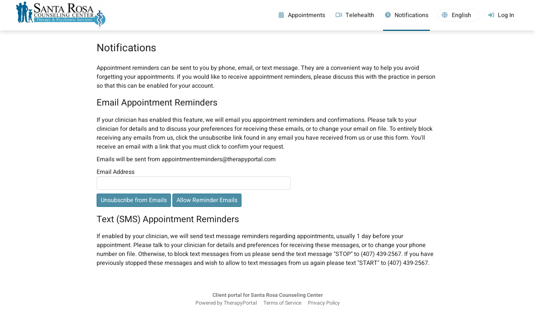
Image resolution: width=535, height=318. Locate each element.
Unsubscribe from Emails (134, 200)
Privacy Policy (324, 303)
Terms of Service (282, 303)
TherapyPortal (240, 303)
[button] (458, 15)
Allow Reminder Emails (206, 200)
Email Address (115, 172)
